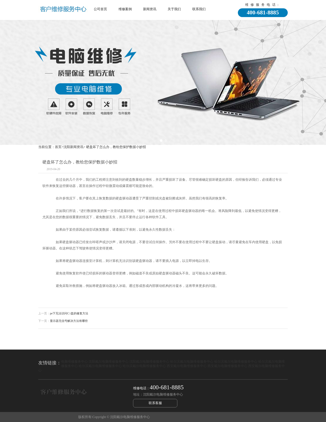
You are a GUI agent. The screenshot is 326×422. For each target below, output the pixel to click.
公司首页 (100, 9)
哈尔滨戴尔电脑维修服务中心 (191, 361)
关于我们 (174, 9)
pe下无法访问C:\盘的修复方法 (69, 313)
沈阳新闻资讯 (73, 147)
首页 (58, 147)
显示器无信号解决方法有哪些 (69, 320)
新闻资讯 (149, 9)
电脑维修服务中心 (74, 361)
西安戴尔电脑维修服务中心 (187, 366)
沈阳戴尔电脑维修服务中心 (108, 361)
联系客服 (155, 403)
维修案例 (125, 9)
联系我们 (199, 9)
